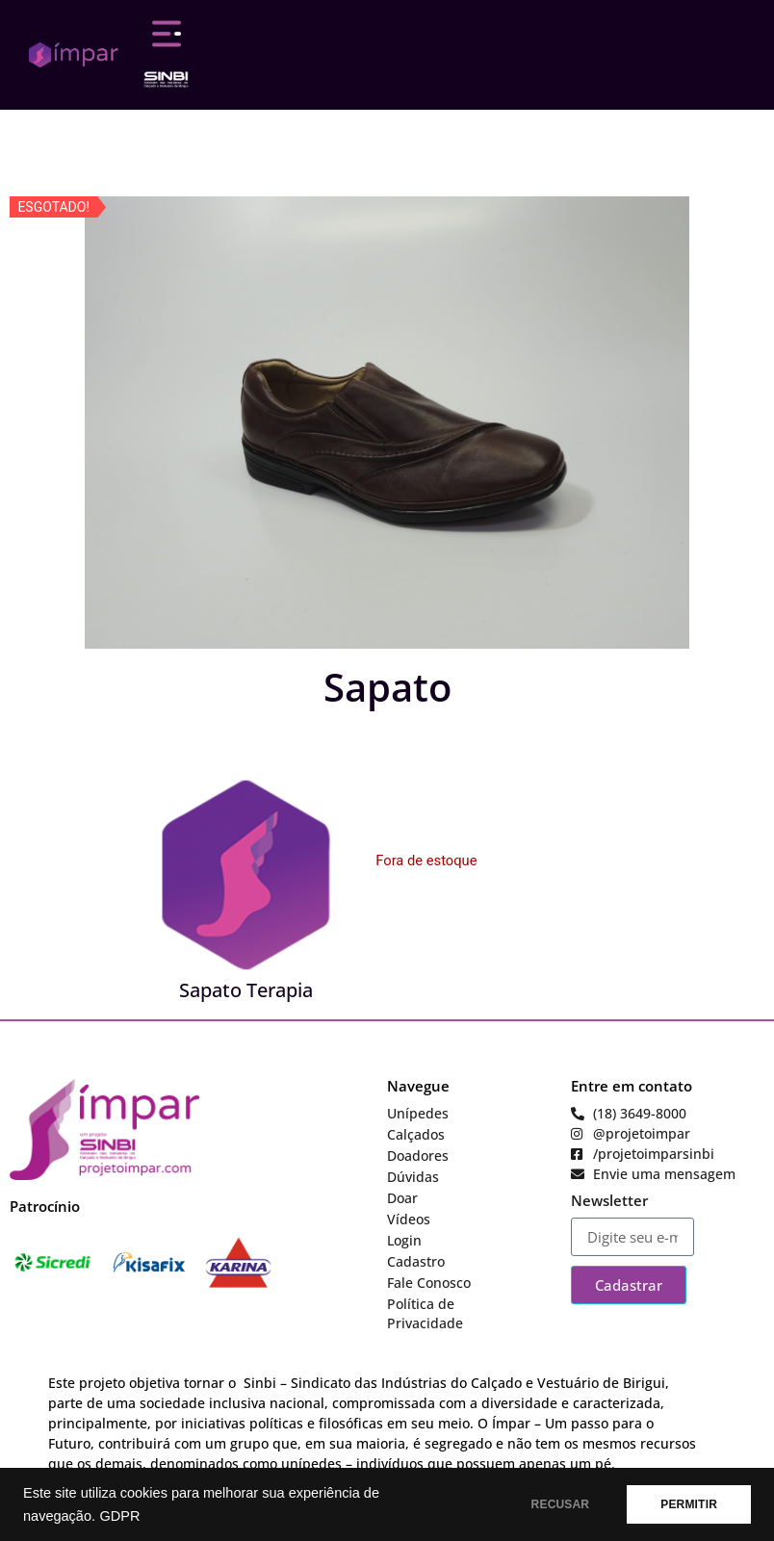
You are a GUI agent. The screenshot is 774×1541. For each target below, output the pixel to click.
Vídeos (408, 1219)
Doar (402, 1198)
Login (404, 1240)
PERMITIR (688, 1504)
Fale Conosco (429, 1282)
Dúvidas (413, 1177)
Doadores (418, 1155)
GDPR (119, 1516)
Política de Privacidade (425, 1313)
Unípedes (418, 1113)
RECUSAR (560, 1504)
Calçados (416, 1134)
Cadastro (416, 1261)
